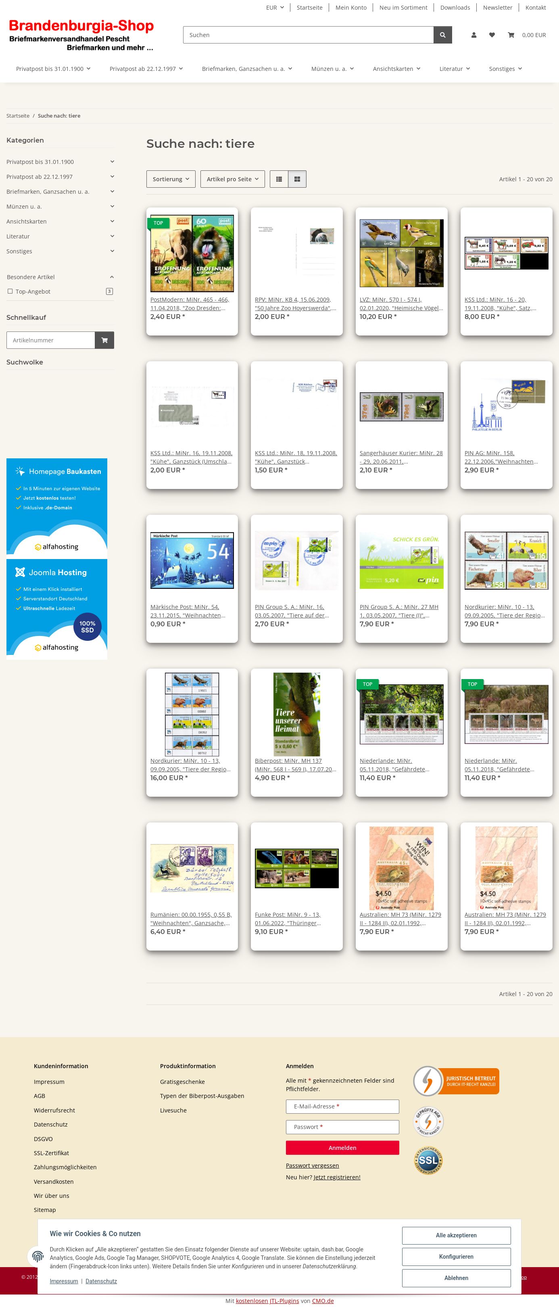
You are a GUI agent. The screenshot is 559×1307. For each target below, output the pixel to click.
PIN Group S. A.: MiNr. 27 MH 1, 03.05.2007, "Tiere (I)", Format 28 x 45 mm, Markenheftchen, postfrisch (399, 611)
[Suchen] (308, 34)
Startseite (310, 7)
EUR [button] (271, 7)
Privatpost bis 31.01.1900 (40, 162)
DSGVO (43, 1139)
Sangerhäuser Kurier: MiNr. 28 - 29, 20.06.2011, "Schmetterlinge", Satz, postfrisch (401, 457)
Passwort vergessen (312, 1165)
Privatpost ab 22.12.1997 (39, 176)
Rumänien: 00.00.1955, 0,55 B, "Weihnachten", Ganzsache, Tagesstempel (191, 919)
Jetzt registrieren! (337, 1177)
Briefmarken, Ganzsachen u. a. (48, 191)
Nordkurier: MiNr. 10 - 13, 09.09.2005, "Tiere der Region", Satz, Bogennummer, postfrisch (192, 765)
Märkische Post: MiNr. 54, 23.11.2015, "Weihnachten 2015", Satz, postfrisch (185, 611)
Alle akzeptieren (455, 1236)
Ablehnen (455, 1278)
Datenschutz (102, 1282)
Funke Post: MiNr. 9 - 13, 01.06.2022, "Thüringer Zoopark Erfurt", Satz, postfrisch (288, 919)
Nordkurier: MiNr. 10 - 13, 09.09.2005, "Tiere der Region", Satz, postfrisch (506, 611)
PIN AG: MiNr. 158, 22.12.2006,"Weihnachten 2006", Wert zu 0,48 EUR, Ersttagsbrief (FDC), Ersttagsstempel (499, 457)
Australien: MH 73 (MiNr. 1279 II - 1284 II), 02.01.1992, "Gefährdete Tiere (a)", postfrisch (400, 919)
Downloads (455, 7)
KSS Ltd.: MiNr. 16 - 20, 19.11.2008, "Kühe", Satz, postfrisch (498, 304)
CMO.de (323, 1301)
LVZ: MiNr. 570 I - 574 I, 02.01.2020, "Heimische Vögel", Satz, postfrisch (401, 304)
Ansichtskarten (26, 221)
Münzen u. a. (24, 206)
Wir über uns (51, 1195)
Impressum (65, 1282)
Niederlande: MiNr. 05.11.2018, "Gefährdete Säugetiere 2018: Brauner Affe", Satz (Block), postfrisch (398, 765)
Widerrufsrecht (54, 1110)
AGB (39, 1096)
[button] (474, 35)
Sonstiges (19, 251)
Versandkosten (54, 1181)
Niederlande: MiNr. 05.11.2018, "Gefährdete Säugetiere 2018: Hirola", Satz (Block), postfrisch (504, 765)
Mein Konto (351, 7)
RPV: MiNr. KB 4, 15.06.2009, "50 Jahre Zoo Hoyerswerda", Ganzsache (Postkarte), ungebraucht (293, 304)
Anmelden (343, 1148)
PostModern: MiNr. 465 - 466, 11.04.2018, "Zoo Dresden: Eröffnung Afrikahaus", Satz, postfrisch (189, 304)
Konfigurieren (455, 1257)
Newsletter (498, 7)
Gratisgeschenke (182, 1081)
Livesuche (173, 1110)
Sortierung (167, 179)
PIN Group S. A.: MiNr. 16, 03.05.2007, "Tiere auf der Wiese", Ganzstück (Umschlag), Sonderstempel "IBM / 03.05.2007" (296, 611)
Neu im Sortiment (404, 7)
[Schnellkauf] (50, 340)
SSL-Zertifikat (51, 1153)
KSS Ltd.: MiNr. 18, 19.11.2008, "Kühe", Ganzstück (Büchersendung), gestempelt (296, 457)
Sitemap (45, 1210)
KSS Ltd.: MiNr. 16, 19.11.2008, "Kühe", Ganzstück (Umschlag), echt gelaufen (192, 457)
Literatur (18, 236)
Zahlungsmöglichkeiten (65, 1167)
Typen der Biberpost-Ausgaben (202, 1096)
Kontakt (536, 7)
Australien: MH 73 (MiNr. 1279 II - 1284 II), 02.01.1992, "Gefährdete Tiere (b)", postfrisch (505, 919)
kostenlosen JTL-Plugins (267, 1301)
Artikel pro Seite (229, 179)
